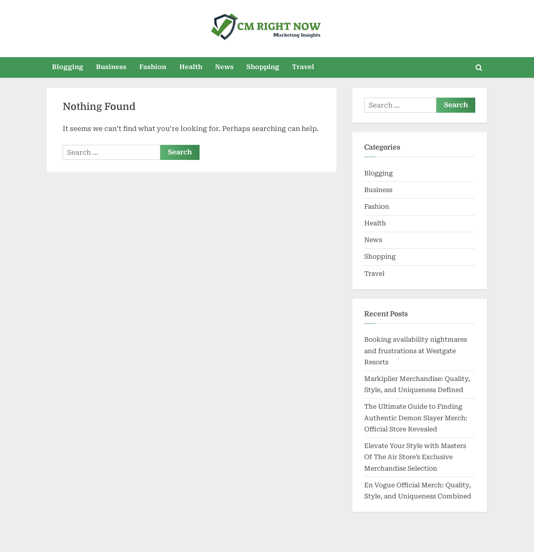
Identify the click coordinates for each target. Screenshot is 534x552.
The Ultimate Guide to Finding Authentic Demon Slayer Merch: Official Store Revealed (415, 418)
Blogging (67, 67)
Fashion (152, 67)
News (224, 67)
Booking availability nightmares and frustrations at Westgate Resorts (415, 351)
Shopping (262, 67)
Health (190, 67)
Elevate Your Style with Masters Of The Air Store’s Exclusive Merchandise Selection (415, 457)
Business (111, 67)
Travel (303, 67)
